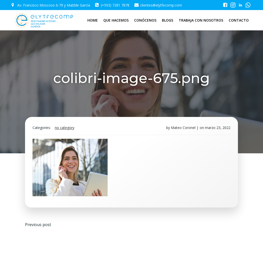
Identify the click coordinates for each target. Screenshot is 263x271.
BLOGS (167, 20)
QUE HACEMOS (116, 20)
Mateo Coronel (183, 127)
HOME (93, 20)
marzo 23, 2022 (217, 127)
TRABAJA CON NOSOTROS (201, 20)
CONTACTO (239, 20)
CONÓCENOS (145, 20)
